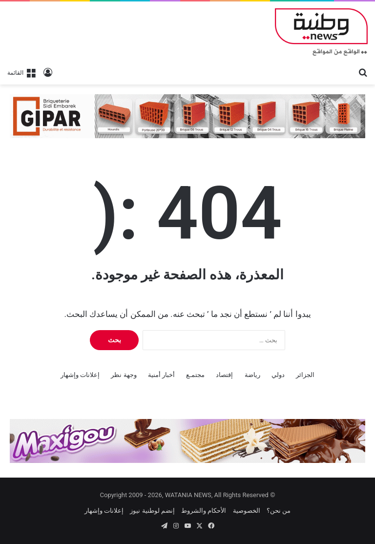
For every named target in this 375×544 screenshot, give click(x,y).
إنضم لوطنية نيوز (152, 510)
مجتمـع (195, 374)
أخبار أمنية (161, 374)
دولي (278, 374)
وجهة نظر (123, 374)
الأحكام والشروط (203, 510)
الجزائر (305, 374)
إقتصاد (224, 374)
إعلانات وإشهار (80, 374)
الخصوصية (246, 510)
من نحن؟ (279, 510)
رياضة (252, 374)
